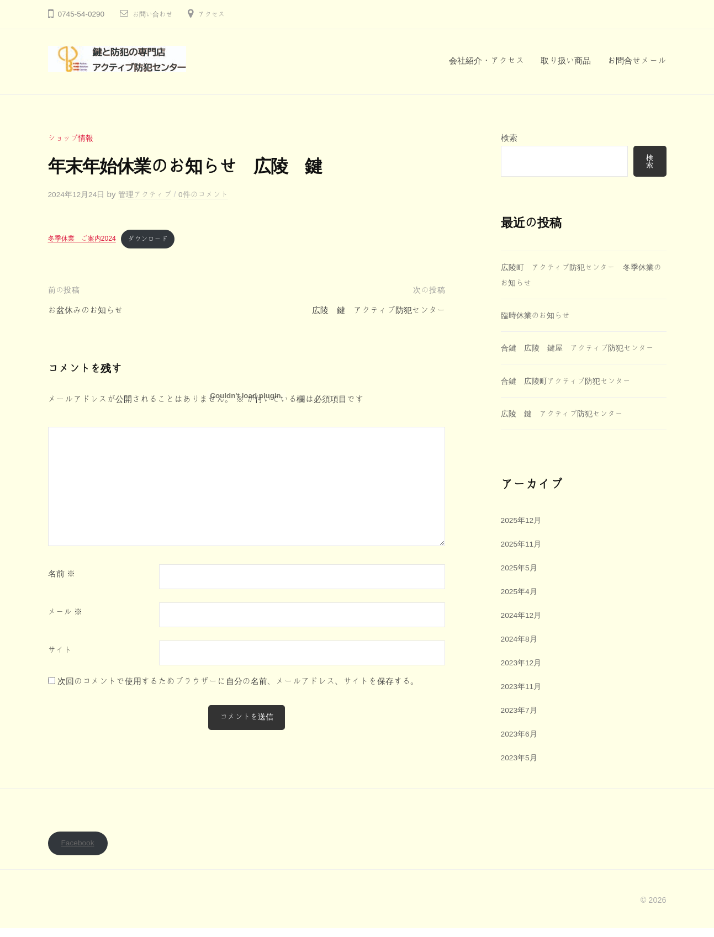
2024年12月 (523, 631)
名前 (61, 575)
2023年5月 (521, 772)
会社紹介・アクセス (487, 60)
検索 (509, 137)
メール (65, 614)
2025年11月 (523, 559)
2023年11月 (523, 701)
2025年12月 (523, 536)
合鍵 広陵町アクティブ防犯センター (576, 396)
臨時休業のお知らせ (538, 316)
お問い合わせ (155, 14)
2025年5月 (521, 583)
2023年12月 (523, 677)
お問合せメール (637, 60)
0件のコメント (217, 194)
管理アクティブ (153, 194)
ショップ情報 (73, 137)
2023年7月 (521, 725)
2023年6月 (521, 749)
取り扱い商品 (566, 60)
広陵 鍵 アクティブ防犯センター (568, 429)
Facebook (79, 851)
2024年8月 (521, 654)
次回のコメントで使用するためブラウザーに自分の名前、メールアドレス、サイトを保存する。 (238, 682)
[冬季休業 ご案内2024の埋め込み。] (247, 395)
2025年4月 (521, 607)
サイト (60, 652)
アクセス (218, 14)
